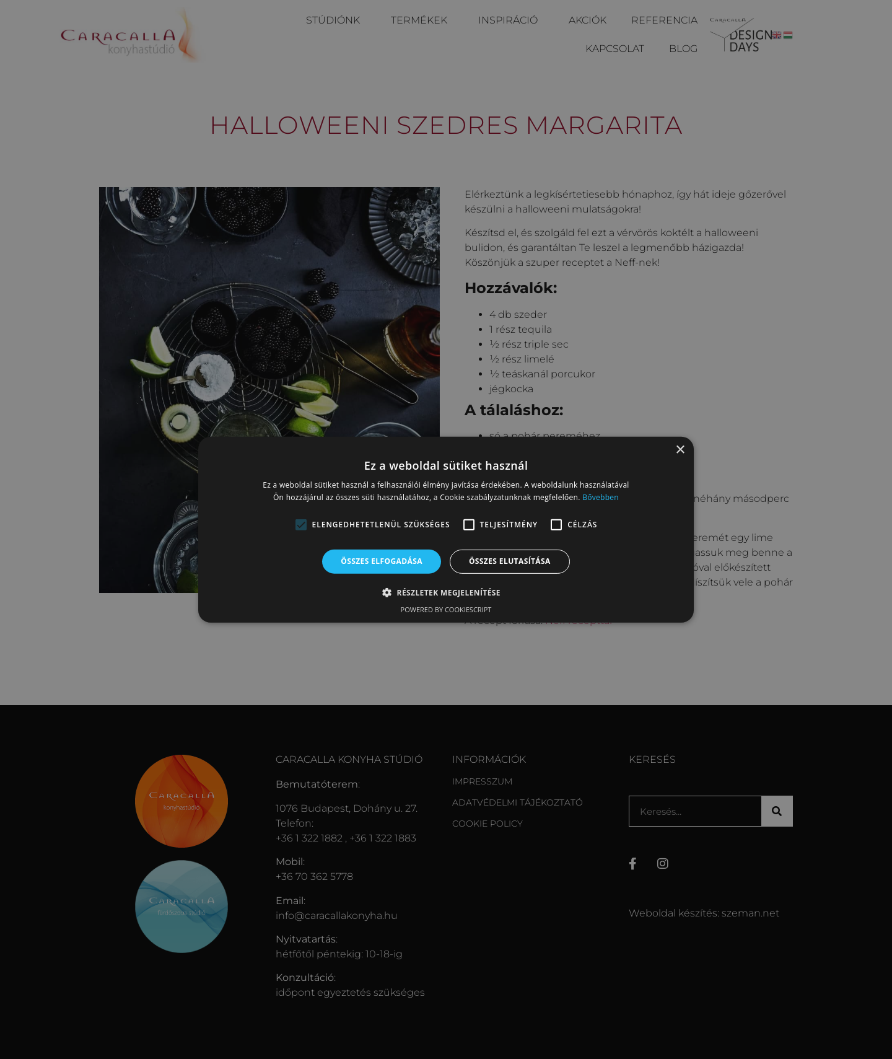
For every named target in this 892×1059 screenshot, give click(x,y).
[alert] (446, 529)
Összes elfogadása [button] (381, 561)
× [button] (679, 449)
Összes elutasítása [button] (510, 561)
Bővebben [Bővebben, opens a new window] (600, 497)
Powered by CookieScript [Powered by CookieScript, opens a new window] (446, 609)
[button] (301, 524)
